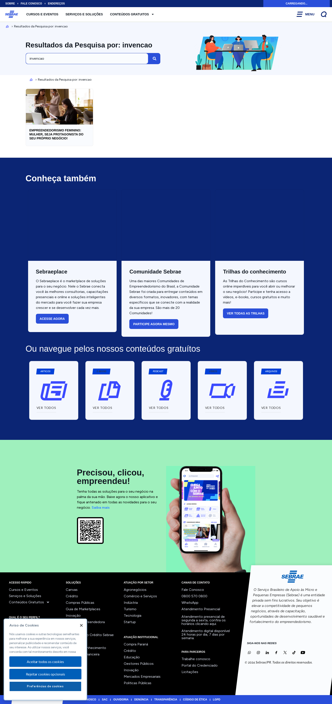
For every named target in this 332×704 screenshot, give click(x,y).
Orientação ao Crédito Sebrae (90, 635)
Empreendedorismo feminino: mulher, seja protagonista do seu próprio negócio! (56, 134)
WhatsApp (189, 602)
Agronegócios (135, 590)
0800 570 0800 (194, 596)
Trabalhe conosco (195, 659)
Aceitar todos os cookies (45, 661)
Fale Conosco (192, 590)
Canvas (72, 590)
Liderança (73, 628)
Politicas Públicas (137, 683)
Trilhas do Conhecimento (86, 648)
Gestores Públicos (139, 663)
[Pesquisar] (154, 58)
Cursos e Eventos (42, 14)
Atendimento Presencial (200, 609)
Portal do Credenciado (199, 665)
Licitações (189, 672)
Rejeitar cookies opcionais (45, 674)
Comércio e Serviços (140, 596)
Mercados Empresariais (142, 676)
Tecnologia (132, 615)
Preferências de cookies (45, 686)
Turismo (130, 609)
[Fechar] (81, 625)
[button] (101, 371)
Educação (132, 657)
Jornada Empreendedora (85, 622)
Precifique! (74, 641)
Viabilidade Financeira (82, 654)
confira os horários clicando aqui (203, 622)
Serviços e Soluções (84, 14)
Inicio (6, 26)
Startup (130, 622)
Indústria (131, 602)
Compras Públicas (80, 602)
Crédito (72, 596)
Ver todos (74, 661)
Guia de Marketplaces (83, 609)
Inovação (73, 615)
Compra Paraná (136, 644)
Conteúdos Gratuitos (132, 14)
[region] (45, 659)
